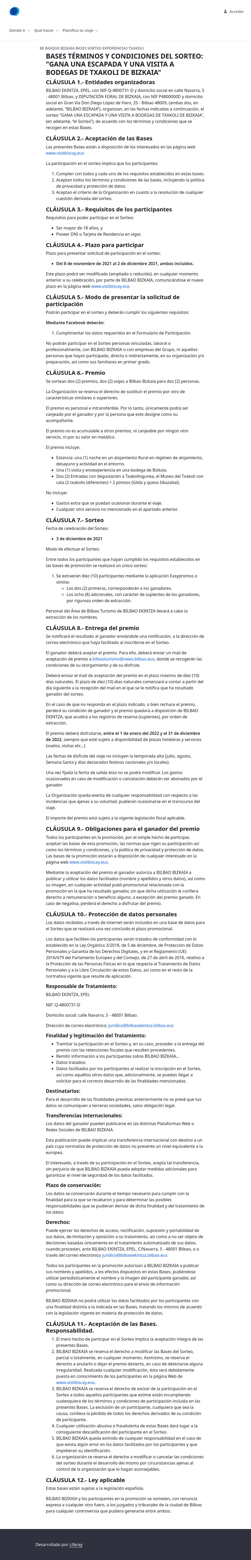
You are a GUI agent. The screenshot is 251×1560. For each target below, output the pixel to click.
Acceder (233, 11)
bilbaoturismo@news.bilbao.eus (124, 659)
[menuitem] (19, 30)
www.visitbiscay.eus (65, 153)
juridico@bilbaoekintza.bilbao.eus (141, 1025)
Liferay (76, 1544)
